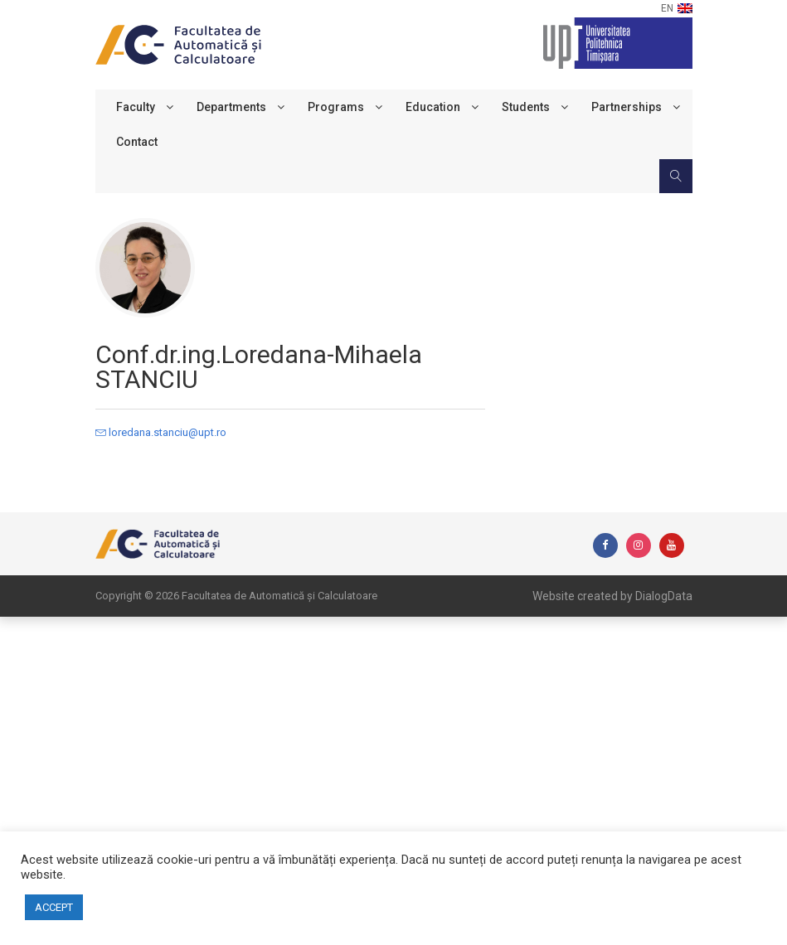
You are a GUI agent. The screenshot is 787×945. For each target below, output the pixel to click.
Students (526, 107)
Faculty (135, 107)
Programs (336, 107)
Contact (137, 141)
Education (433, 107)
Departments (231, 107)
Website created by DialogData (612, 596)
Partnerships (626, 107)
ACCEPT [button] (54, 907)
